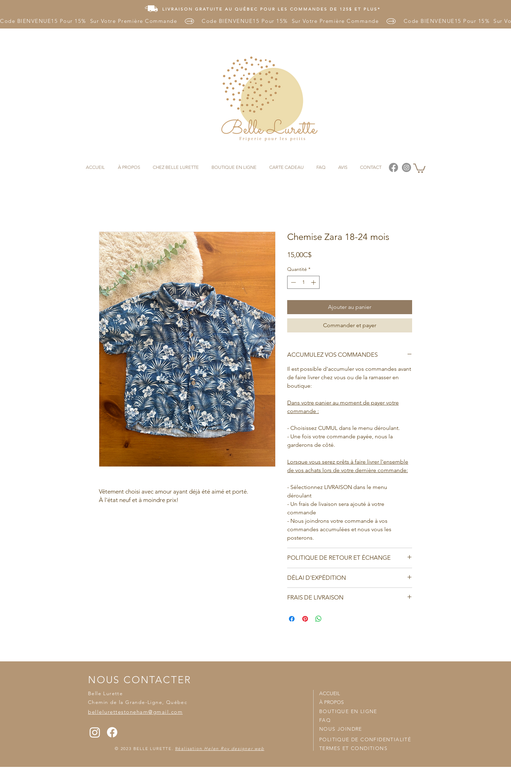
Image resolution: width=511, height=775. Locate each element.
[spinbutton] (303, 282)
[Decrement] (292, 282)
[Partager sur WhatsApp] (318, 619)
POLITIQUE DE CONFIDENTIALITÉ (365, 739)
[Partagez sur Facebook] (292, 619)
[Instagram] (95, 732)
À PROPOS (331, 702)
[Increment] (314, 282)
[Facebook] (112, 732)
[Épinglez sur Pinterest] (305, 619)
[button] (419, 168)
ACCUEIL (329, 693)
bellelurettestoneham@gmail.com (135, 712)
